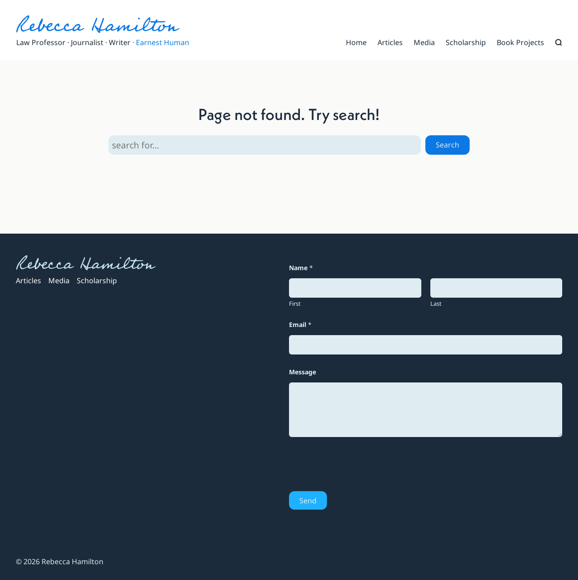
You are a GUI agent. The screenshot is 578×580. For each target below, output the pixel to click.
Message (302, 372)
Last (436, 303)
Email (300, 324)
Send (308, 501)
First (295, 303)
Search (447, 145)
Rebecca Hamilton (97, 25)
